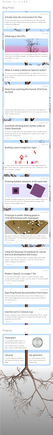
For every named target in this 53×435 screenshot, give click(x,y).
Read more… (9, 27)
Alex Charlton (6, 2)
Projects (15, 1)
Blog (19, 1)
